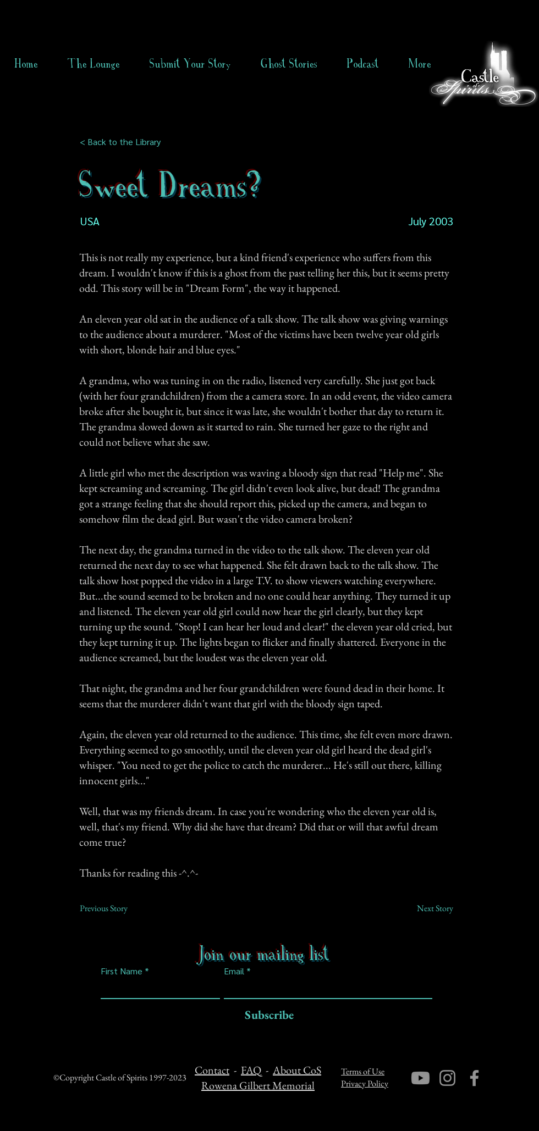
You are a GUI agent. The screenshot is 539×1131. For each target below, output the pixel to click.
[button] (289, 63)
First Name (121, 971)
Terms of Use (362, 1071)
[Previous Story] (116, 908)
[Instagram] (447, 1078)
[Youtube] (420, 1078)
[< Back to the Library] (123, 142)
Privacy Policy (364, 1083)
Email (234, 971)
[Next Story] (425, 908)
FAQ (251, 1070)
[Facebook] (474, 1078)
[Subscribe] (266, 1015)
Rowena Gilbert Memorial (258, 1085)
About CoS (297, 1070)
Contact (212, 1070)
